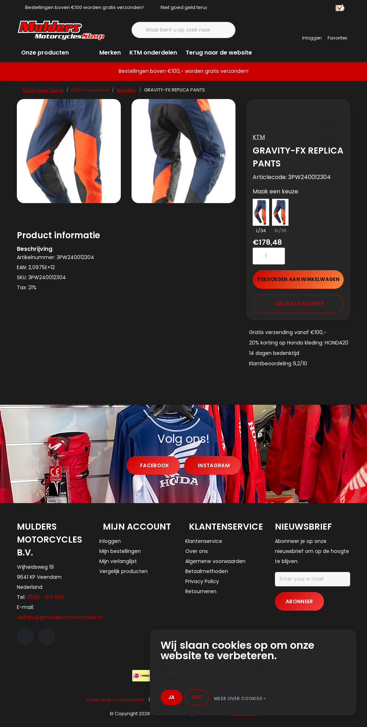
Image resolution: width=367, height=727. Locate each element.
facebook (154, 469)
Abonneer (299, 605)
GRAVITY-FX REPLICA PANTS (174, 90)
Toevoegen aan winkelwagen (298, 281)
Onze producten (45, 52)
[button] (327, 115)
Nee (203, 697)
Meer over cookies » (246, 698)
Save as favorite (300, 305)
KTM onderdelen (153, 52)
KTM (261, 139)
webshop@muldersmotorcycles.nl (59, 621)
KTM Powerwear (90, 90)
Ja (177, 697)
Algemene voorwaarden (115, 703)
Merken (110, 52)
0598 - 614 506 (45, 601)
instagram (214, 469)
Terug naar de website (219, 52)
